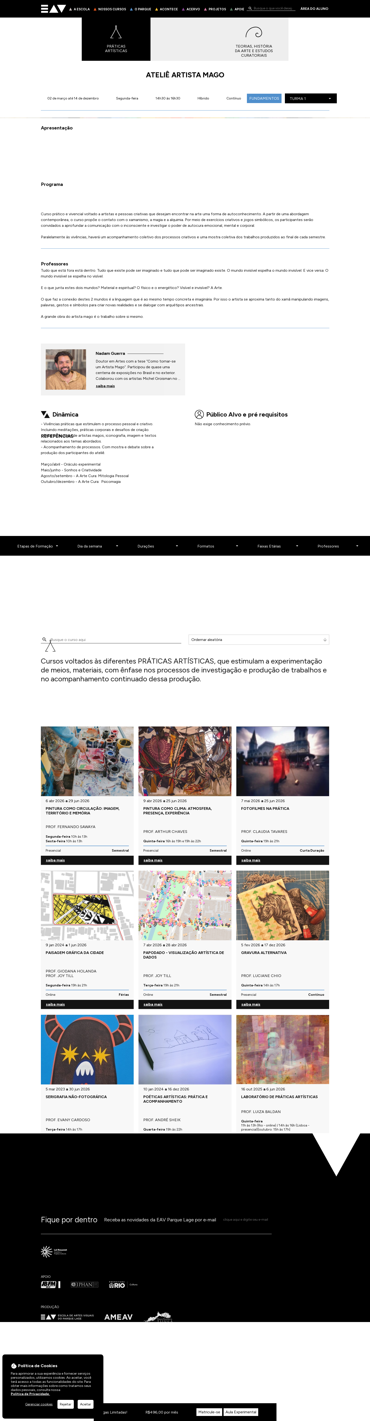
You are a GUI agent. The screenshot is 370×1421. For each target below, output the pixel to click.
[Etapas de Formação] (37, 1114)
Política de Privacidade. (30, 1394)
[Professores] (337, 1114)
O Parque (143, 9)
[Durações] (157, 1114)
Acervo (193, 9)
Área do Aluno (314, 9)
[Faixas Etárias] (277, 1114)
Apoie (239, 9)
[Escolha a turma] (312, 98)
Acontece (169, 9)
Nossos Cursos (112, 9)
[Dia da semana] (97, 1114)
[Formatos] (217, 1114)
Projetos (217, 9)
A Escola (82, 9)
